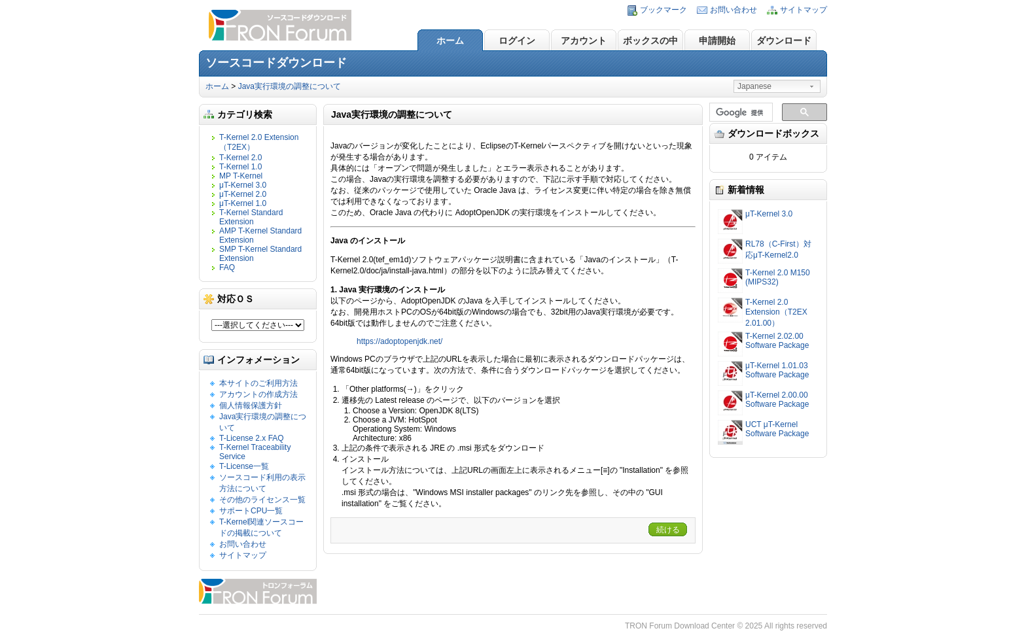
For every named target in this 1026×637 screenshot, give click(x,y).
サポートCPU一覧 (251, 510)
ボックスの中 (650, 40)
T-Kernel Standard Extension (251, 217)
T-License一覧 (244, 466)
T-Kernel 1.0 (240, 166)
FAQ (227, 267)
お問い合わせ (733, 9)
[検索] (740, 112)
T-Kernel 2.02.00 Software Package (777, 341)
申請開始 (717, 40)
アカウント (584, 40)
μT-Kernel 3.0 (242, 185)
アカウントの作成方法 (258, 394)
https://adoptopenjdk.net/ (399, 341)
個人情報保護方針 (250, 405)
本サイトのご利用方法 (258, 383)
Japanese (754, 86)
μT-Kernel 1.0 (242, 203)
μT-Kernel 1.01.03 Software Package (777, 370)
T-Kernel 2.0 (240, 157)
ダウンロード (783, 40)
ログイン (517, 40)
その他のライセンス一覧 (262, 499)
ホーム (450, 40)
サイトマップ (803, 9)
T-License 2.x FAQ (251, 438)
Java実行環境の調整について (289, 86)
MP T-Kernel (240, 176)
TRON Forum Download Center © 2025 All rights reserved (726, 625)
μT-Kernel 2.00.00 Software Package (777, 399)
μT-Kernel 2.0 (242, 194)
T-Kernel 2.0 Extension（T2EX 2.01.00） (776, 313)
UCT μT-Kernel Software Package (777, 429)
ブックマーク (663, 9)
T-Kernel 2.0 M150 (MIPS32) (777, 277)
